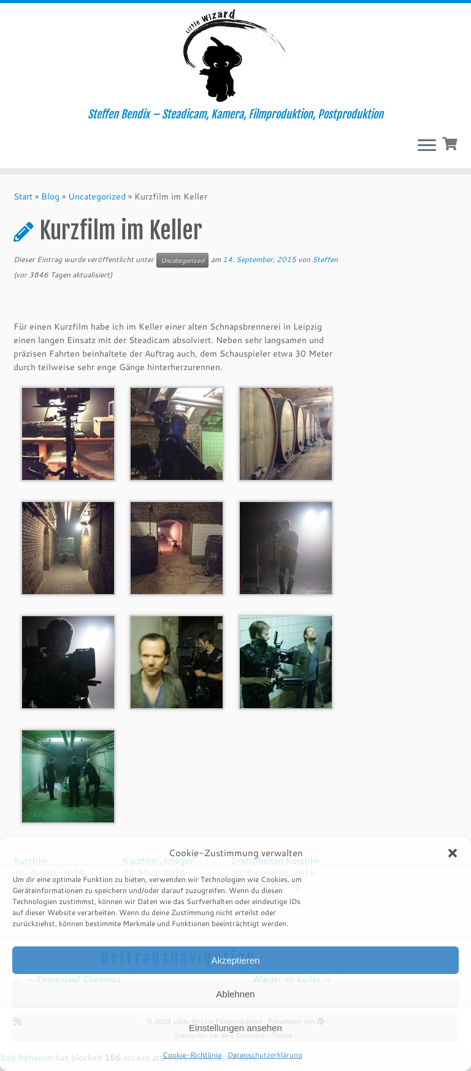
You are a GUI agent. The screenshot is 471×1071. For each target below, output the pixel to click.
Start (23, 196)
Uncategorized (97, 196)
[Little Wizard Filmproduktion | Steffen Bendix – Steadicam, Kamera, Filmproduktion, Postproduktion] (235, 55)
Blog (50, 196)
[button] (452, 853)
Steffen (325, 259)
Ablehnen (235, 994)
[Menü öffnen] (427, 146)
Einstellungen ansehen (235, 1028)
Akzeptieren (235, 960)
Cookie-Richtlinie (192, 1055)
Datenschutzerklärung (265, 1055)
